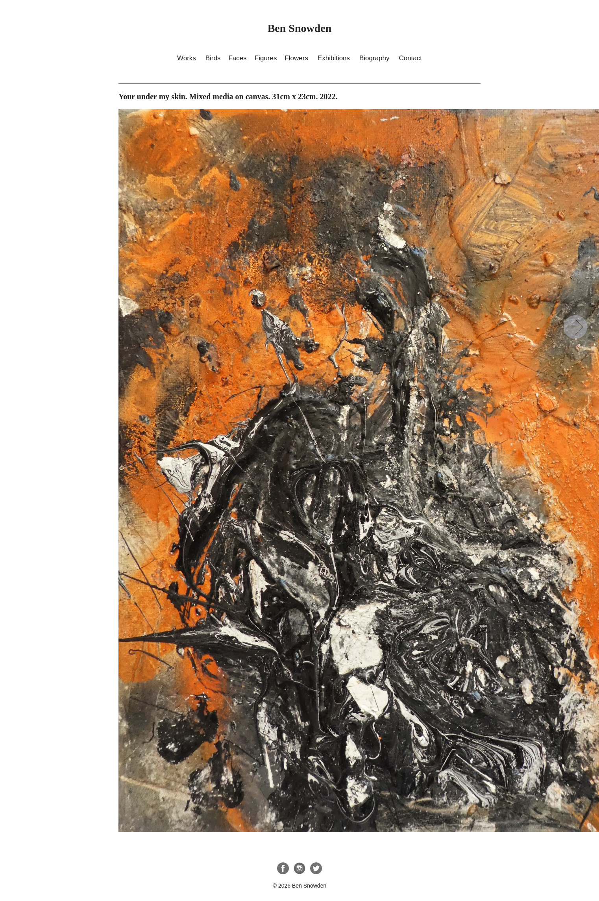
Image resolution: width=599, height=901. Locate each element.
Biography (374, 58)
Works (186, 58)
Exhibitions (334, 58)
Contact (410, 58)
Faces (237, 58)
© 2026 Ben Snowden (299, 885)
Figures (266, 58)
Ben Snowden (300, 28)
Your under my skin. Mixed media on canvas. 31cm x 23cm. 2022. (575, 327)
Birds (213, 58)
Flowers (296, 58)
